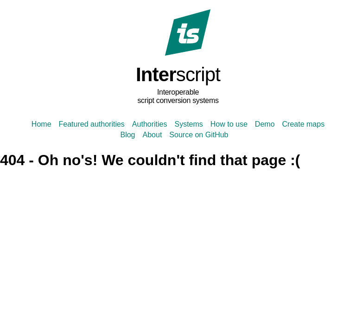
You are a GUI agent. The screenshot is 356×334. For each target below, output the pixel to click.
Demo (265, 124)
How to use (229, 124)
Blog (127, 135)
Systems (188, 124)
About (152, 135)
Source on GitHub (198, 135)
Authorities (149, 124)
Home (41, 124)
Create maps (303, 124)
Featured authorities (92, 124)
